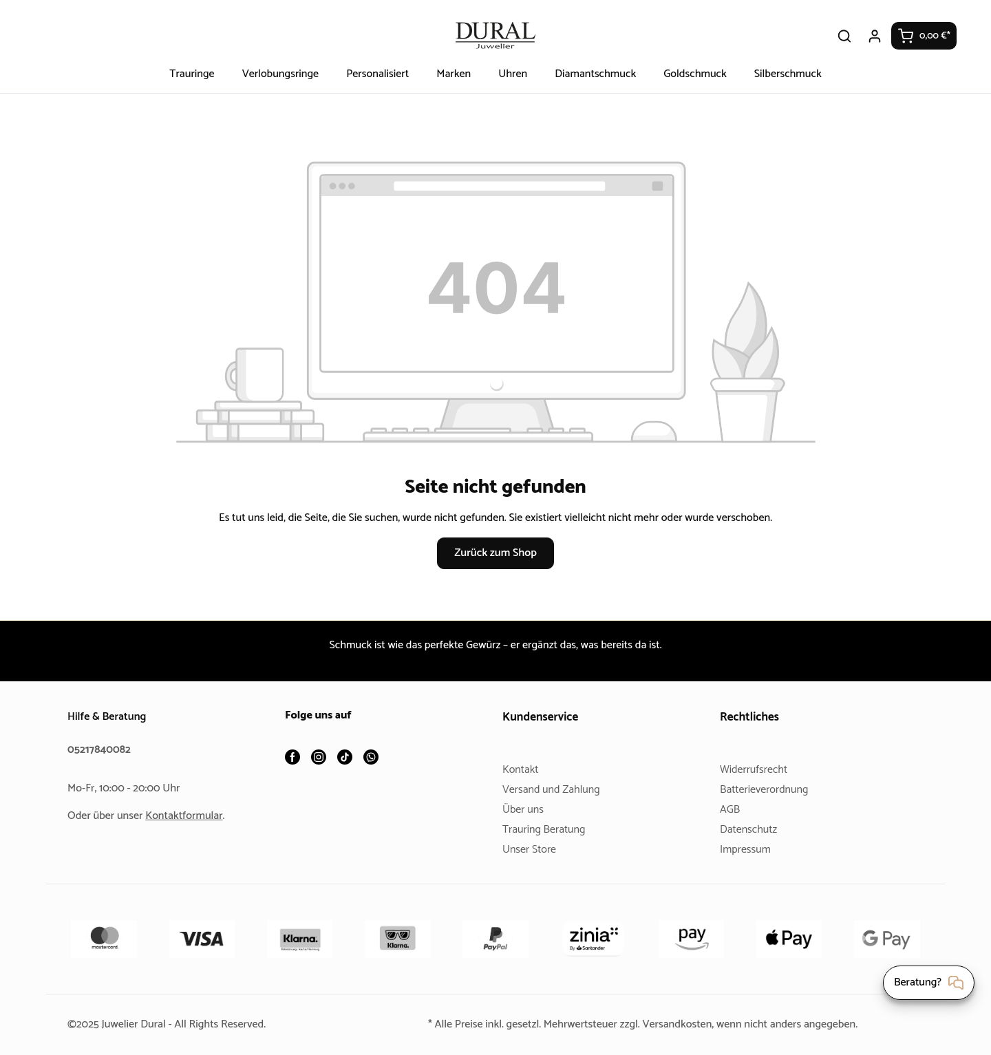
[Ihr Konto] (875, 36)
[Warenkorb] (924, 36)
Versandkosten (679, 1024)
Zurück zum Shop (495, 553)
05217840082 (101, 750)
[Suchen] (845, 36)
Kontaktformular (189, 816)
